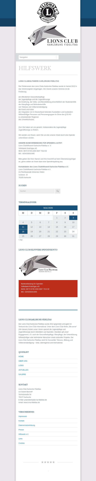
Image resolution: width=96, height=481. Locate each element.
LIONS (21, 365)
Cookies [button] (22, 443)
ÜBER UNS (23, 361)
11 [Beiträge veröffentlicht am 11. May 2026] (23, 227)
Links (21, 439)
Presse (21, 430)
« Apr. (21, 240)
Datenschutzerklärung (27, 425)
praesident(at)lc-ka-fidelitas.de (35, 400)
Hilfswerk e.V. (24, 434)
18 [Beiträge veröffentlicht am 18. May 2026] (23, 231)
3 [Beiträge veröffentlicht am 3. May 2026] (73, 218)
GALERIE (22, 374)
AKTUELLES (23, 370)
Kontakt (21, 421)
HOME (21, 357)
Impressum (23, 416)
